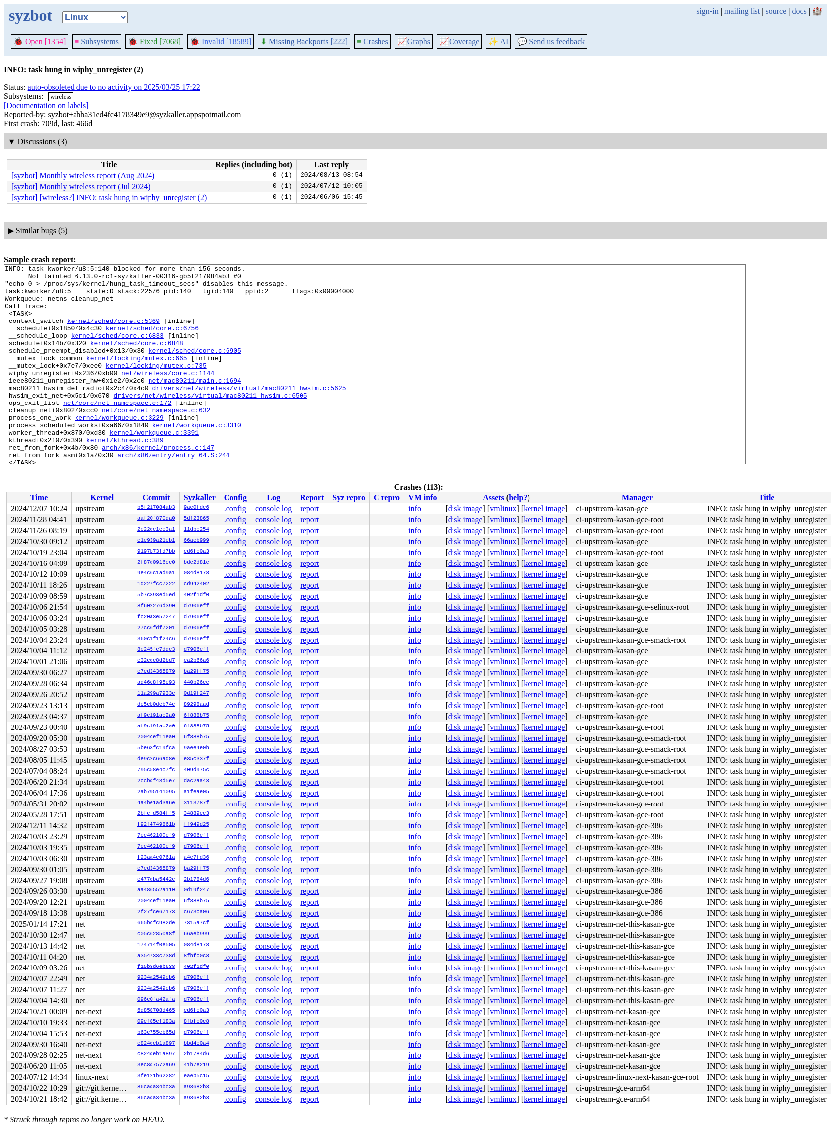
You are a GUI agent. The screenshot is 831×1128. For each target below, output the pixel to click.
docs (799, 11)
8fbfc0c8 (196, 956)
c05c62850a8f (156, 934)
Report (312, 497)
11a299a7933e (156, 693)
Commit (156, 497)
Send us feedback (551, 41)
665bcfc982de (156, 923)
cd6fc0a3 (196, 551)
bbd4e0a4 (196, 1043)
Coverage (459, 41)
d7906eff (196, 606)
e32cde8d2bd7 (156, 660)
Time (39, 497)
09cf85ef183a (156, 1021)
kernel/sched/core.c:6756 (152, 341)
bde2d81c (196, 562)
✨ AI (498, 41)
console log (273, 508)
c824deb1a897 (156, 1043)
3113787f (196, 803)
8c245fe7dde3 (156, 649)
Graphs (413, 41)
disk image (465, 508)
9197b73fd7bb (156, 551)
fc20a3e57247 (156, 617)
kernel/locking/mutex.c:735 (156, 386)
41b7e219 (196, 1065)
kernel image (544, 508)
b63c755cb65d (156, 1032)
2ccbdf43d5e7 (156, 781)
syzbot (30, 15)
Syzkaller (200, 497)
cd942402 (196, 584)
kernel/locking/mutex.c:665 (136, 377)
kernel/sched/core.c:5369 (113, 332)
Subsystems (97, 41)
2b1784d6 (196, 879)
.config (235, 508)
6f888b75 (196, 715)
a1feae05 (196, 792)
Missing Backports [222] (304, 41)
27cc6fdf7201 (156, 628)
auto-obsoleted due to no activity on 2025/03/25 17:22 (114, 87)
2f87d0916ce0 (156, 562)
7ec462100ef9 (156, 835)
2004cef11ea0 (156, 737)
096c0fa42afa (156, 999)
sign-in (707, 11)
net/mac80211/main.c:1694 (195, 404)
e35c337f (196, 759)
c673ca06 (196, 912)
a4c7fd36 (196, 857)
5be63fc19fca (156, 748)
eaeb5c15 (196, 1076)
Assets (493, 497)
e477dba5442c (156, 879)
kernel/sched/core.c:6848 (136, 359)
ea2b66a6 (196, 660)
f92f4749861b (156, 824)
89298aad (196, 704)
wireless (61, 96)
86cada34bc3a (156, 1087)
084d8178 (196, 573)
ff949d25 (196, 824)
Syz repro (348, 497)
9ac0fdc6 (196, 507)
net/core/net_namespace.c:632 (156, 439)
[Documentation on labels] (46, 105)
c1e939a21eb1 (156, 540)
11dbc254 (196, 529)
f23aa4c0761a (156, 857)
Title (767, 497)
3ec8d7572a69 (156, 1065)
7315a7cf (196, 923)
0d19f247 (196, 693)
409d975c (196, 770)
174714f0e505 (156, 945)
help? (518, 497)
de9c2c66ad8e (156, 759)
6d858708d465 (156, 1010)
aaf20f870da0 (156, 518)
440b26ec (196, 682)
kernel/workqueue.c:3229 (119, 448)
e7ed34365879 (156, 671)
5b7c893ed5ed (156, 595)
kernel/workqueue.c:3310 (196, 457)
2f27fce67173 (156, 912)
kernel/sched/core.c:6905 (195, 368)
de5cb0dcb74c (156, 704)
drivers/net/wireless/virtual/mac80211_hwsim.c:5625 (249, 412)
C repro (387, 497)
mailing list (742, 11)
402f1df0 (196, 595)
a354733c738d (156, 956)
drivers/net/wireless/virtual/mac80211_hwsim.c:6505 (210, 421)
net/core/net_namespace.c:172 (117, 430)
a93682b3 (196, 1087)
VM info (422, 497)
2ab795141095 (156, 792)
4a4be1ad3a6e (156, 803)
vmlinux (503, 508)
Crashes (372, 41)
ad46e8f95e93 (156, 682)
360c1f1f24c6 (156, 639)
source (776, 11)
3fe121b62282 (156, 1076)
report (309, 508)
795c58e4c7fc (156, 770)
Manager (637, 497)
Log (273, 497)
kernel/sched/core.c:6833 (117, 350)
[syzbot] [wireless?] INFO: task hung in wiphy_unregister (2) (109, 197)
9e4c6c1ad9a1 (156, 573)
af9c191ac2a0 (156, 715)
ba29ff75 (196, 671)
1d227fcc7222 (156, 584)
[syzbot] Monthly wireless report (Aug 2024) (82, 175)
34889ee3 (196, 813)
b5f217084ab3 (156, 507)
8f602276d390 (156, 606)
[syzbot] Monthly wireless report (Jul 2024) (81, 186)
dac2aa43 (196, 781)
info (414, 508)
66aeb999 (196, 540)
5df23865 (196, 518)
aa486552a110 (156, 890)
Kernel (102, 497)
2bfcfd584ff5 (156, 813)
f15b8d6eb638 (156, 967)
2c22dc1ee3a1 (156, 529)
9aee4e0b (196, 748)
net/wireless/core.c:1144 (167, 395)
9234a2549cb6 (156, 977)
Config (235, 497)
